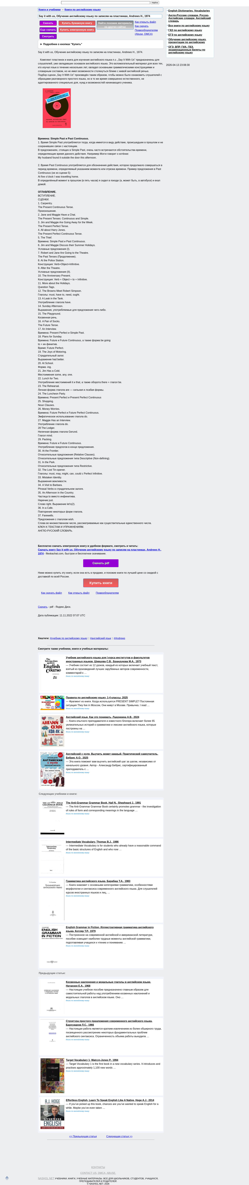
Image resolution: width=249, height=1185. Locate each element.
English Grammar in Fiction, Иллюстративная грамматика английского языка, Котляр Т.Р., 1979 (110, 929)
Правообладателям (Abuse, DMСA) (146, 32)
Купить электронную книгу (77, 29)
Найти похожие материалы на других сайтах (115, 25)
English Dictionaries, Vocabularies (189, 10)
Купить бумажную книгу (77, 23)
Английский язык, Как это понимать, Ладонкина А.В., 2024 (102, 717)
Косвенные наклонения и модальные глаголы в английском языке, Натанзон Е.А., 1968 (108, 984)
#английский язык (100, 638)
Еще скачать (48, 29)
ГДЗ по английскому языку (185, 30)
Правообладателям (107, 593)
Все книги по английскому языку (189, 25)
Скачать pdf (101, 563)
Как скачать (141, 26)
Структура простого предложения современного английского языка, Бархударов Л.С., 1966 (109, 1023)
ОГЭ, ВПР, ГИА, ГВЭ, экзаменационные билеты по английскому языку (186, 50)
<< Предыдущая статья (83, 1136)
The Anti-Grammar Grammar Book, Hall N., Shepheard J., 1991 (103, 802)
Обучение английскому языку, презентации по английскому (187, 41)
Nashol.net (46, 1178)
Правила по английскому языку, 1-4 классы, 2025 (97, 697)
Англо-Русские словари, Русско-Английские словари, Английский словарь (189, 18)
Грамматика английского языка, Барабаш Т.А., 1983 (98, 881)
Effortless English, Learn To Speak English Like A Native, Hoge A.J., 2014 (110, 1100)
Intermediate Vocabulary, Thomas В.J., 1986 (92, 841)
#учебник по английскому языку (68, 638)
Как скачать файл (51, 593)
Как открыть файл (145, 22)
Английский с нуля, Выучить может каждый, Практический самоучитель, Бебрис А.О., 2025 (112, 756)
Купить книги (100, 583)
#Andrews (119, 638)
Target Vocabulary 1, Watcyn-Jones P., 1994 (92, 1060)
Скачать (48, 23)
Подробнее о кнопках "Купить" (62, 44)
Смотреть (48, 36)
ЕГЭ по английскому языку (185, 34)
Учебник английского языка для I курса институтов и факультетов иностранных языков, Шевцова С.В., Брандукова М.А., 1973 (108, 659)
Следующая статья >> (119, 1136)
